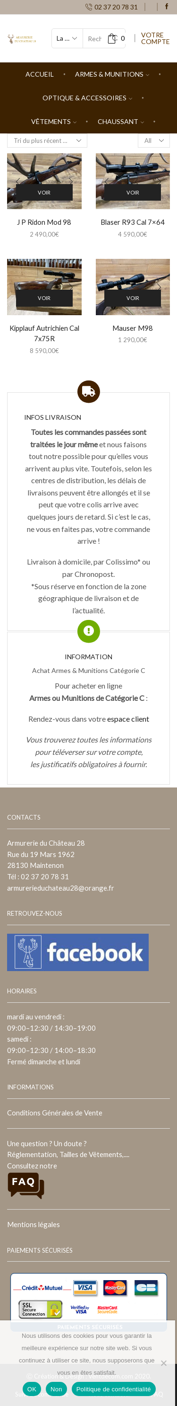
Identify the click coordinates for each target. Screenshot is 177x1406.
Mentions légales (33, 1224)
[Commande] (47, 140)
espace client (128, 718)
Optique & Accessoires (87, 98)
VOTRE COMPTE (155, 38)
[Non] (163, 1363)
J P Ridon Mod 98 (44, 222)
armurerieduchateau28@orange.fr (60, 888)
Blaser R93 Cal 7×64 (133, 222)
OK (31, 1389)
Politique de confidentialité (113, 1389)
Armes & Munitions (112, 74)
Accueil (39, 74)
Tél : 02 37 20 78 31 (38, 876)
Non (56, 1389)
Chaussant (121, 121)
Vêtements (53, 121)
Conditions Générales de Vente (54, 1112)
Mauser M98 (132, 328)
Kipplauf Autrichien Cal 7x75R (44, 333)
